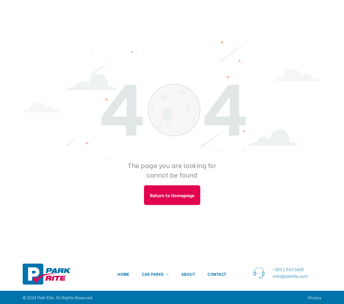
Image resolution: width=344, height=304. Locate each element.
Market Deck (127, 297)
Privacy (315, 297)
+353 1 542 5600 (288, 269)
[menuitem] (123, 274)
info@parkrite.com (290, 276)
